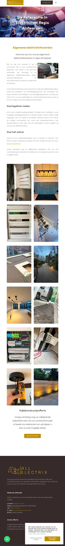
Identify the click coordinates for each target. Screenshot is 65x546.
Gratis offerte (32, 436)
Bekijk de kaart (18, 503)
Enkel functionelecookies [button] (36, 538)
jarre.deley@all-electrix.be (21, 510)
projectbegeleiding (14, 143)
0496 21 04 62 (15, 508)
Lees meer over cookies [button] (37, 533)
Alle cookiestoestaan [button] (52, 538)
